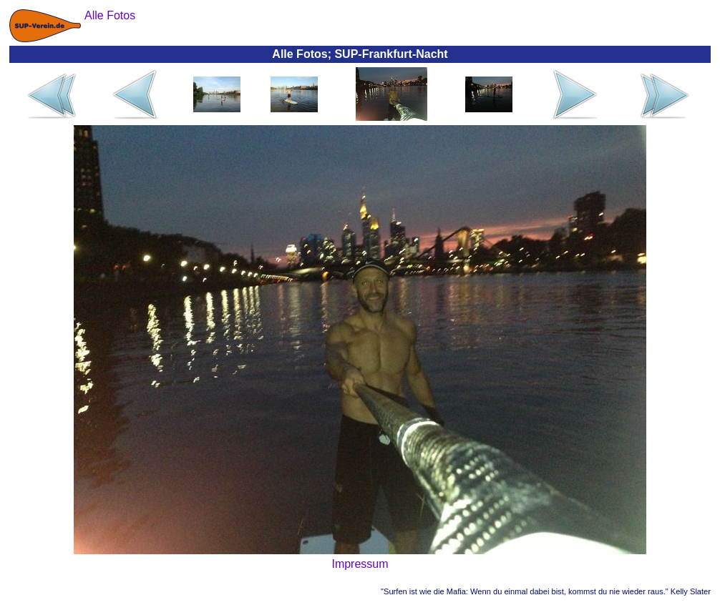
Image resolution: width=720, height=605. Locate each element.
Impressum (359, 564)
